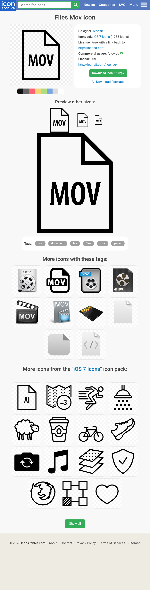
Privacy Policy (86, 543)
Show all (75, 523)
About (53, 543)
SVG (122, 5)
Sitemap (135, 543)
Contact (66, 543)
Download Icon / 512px (108, 73)
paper (117, 243)
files (88, 243)
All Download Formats (108, 82)
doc (40, 243)
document (57, 243)
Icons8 (98, 31)
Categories (107, 5)
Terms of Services (112, 543)
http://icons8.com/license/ (97, 64)
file (75, 243)
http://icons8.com (91, 48)
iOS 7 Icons (102, 37)
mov (102, 243)
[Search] (75, 5)
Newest (89, 5)
